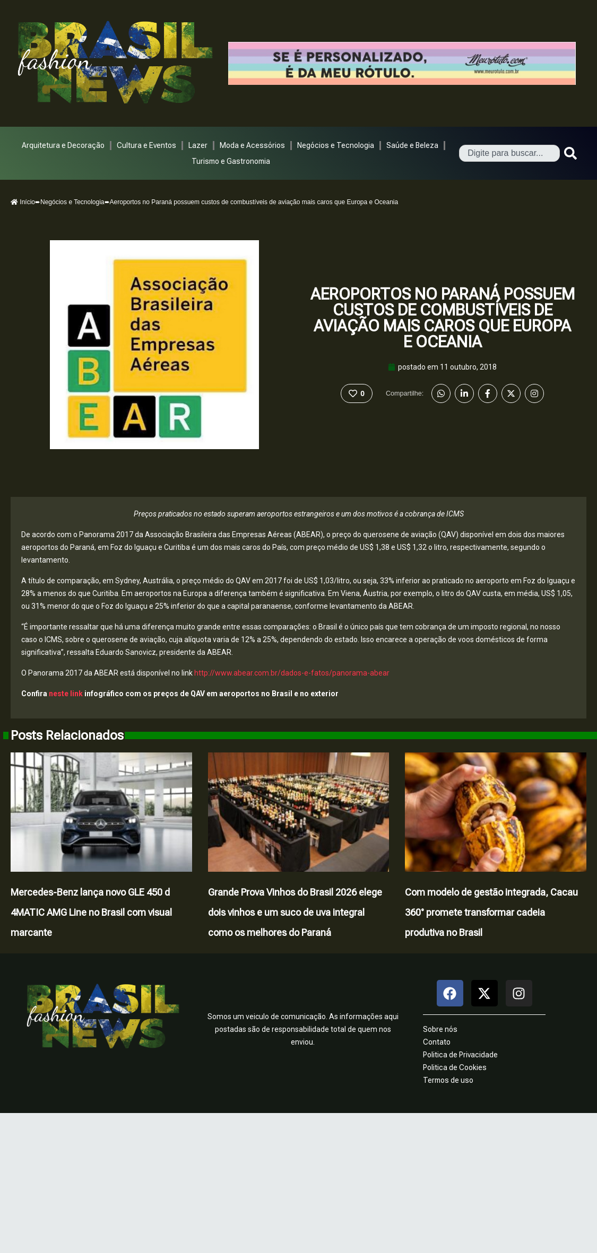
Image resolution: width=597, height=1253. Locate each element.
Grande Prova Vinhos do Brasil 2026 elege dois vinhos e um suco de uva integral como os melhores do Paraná (295, 912)
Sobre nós (440, 1029)
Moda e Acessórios (252, 145)
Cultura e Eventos (146, 145)
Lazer (197, 145)
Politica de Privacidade (460, 1054)
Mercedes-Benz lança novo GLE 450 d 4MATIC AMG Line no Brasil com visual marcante (91, 912)
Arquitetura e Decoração (63, 145)
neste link (66, 693)
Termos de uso (448, 1080)
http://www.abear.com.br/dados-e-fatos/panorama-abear (292, 673)
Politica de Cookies (455, 1067)
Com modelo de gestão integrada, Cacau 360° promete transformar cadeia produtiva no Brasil (491, 912)
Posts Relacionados (67, 735)
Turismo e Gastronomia (231, 161)
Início (23, 202)
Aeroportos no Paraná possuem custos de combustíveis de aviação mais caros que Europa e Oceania (442, 318)
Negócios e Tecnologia (335, 145)
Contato (437, 1042)
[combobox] (509, 153)
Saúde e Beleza (412, 145)
